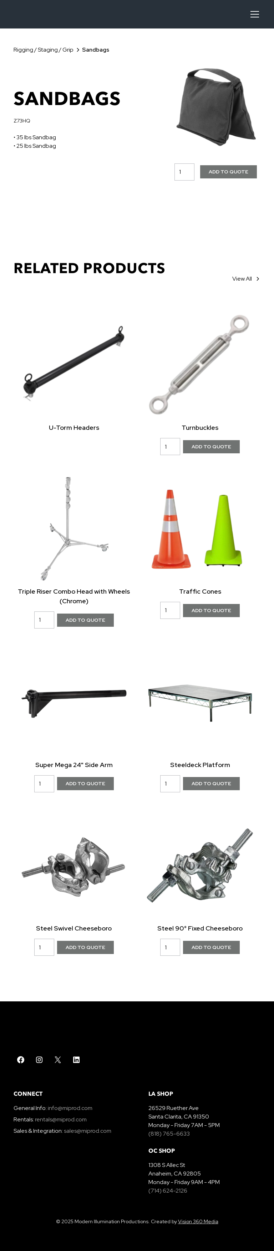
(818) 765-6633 (169, 1133)
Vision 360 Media (198, 1221)
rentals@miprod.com (61, 1119)
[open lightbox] (215, 107)
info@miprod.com (69, 1108)
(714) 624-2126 (167, 1190)
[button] (253, 14)
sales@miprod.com (87, 1131)
